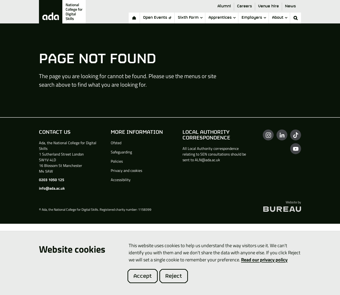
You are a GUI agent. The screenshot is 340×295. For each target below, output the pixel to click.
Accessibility (121, 180)
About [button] (279, 17)
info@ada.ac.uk (52, 188)
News (290, 6)
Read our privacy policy (264, 259)
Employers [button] (254, 17)
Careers (244, 6)
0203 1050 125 (51, 180)
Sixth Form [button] (190, 17)
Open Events (157, 17)
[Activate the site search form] (295, 18)
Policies (117, 161)
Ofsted (116, 143)
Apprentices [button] (222, 17)
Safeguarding (121, 152)
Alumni (224, 6)
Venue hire (268, 6)
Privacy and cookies (126, 170)
